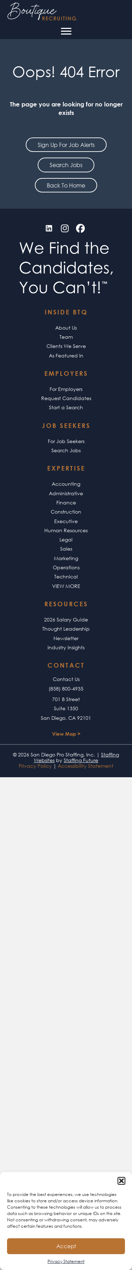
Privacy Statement (66, 1261)
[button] (121, 1180)
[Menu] (66, 31)
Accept (66, 1246)
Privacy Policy (35, 765)
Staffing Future (81, 760)
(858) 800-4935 (66, 688)
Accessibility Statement (85, 765)
